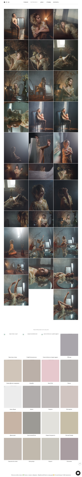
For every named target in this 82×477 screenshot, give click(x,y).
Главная (25, 2)
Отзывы (49, 2)
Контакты (56, 2)
